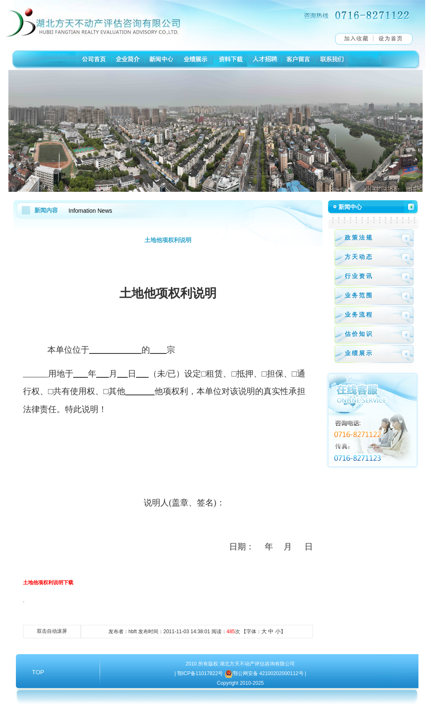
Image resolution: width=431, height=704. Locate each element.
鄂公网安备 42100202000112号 (269, 673)
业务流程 (359, 314)
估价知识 (359, 333)
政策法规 (359, 237)
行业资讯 (359, 276)
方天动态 (359, 256)
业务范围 (359, 295)
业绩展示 (359, 353)
